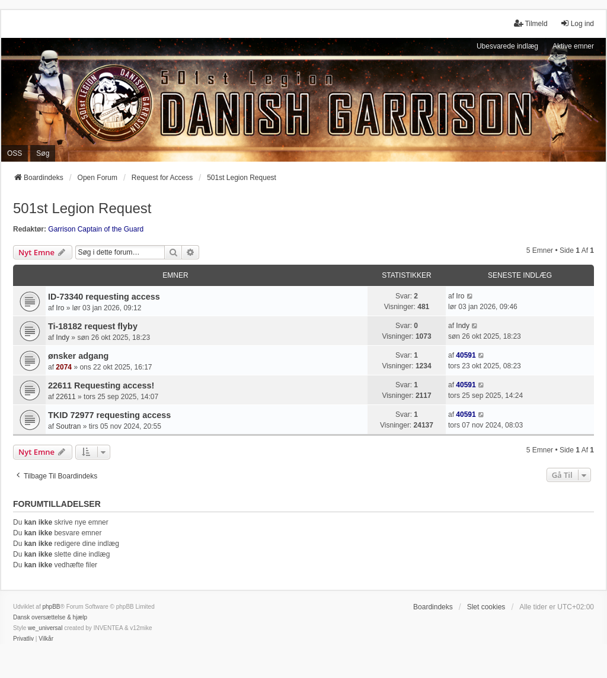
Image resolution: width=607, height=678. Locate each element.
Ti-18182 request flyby (93, 326)
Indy (62, 337)
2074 (64, 367)
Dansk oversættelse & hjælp (50, 617)
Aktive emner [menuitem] (573, 46)
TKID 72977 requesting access (109, 415)
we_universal (45, 628)
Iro (60, 308)
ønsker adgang (78, 356)
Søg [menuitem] (42, 153)
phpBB (51, 606)
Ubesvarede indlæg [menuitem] (507, 46)
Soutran (68, 426)
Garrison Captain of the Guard (95, 229)
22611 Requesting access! (101, 385)
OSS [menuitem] (14, 153)
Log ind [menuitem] (577, 23)
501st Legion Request (82, 208)
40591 (465, 355)
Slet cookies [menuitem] (486, 607)
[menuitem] (23, 639)
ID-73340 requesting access (104, 296)
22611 (65, 397)
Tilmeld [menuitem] (530, 23)
